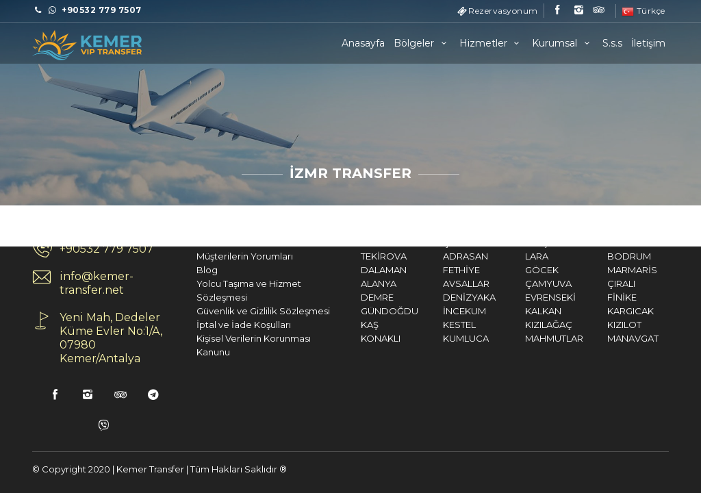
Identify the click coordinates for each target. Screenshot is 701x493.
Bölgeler (422, 43)
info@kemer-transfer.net (75, 283)
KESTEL (437, 324)
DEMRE (355, 297)
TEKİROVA (362, 256)
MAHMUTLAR (532, 338)
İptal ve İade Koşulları (222, 324)
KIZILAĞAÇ (526, 324)
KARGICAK (608, 310)
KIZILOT (602, 324)
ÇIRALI (599, 283)
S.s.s (612, 43)
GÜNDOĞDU (367, 310)
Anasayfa (363, 43)
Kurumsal (563, 43)
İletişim (648, 43)
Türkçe (643, 10)
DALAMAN (362, 269)
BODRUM (607, 256)
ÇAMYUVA (526, 283)
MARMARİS (610, 269)
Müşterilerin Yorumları (223, 256)
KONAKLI (359, 338)
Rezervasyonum (503, 10)
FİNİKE (600, 297)
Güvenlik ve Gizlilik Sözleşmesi (241, 310)
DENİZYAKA (447, 297)
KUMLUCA (444, 338)
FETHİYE (439, 269)
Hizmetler (491, 43)
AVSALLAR (444, 283)
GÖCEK (520, 269)
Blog (185, 269)
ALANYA (356, 283)
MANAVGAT (611, 338)
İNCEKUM (442, 310)
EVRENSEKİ (528, 297)
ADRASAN (443, 256)
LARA (514, 256)
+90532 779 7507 (84, 248)
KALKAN (521, 310)
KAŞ (348, 324)
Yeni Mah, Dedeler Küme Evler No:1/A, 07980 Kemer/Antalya (89, 338)
